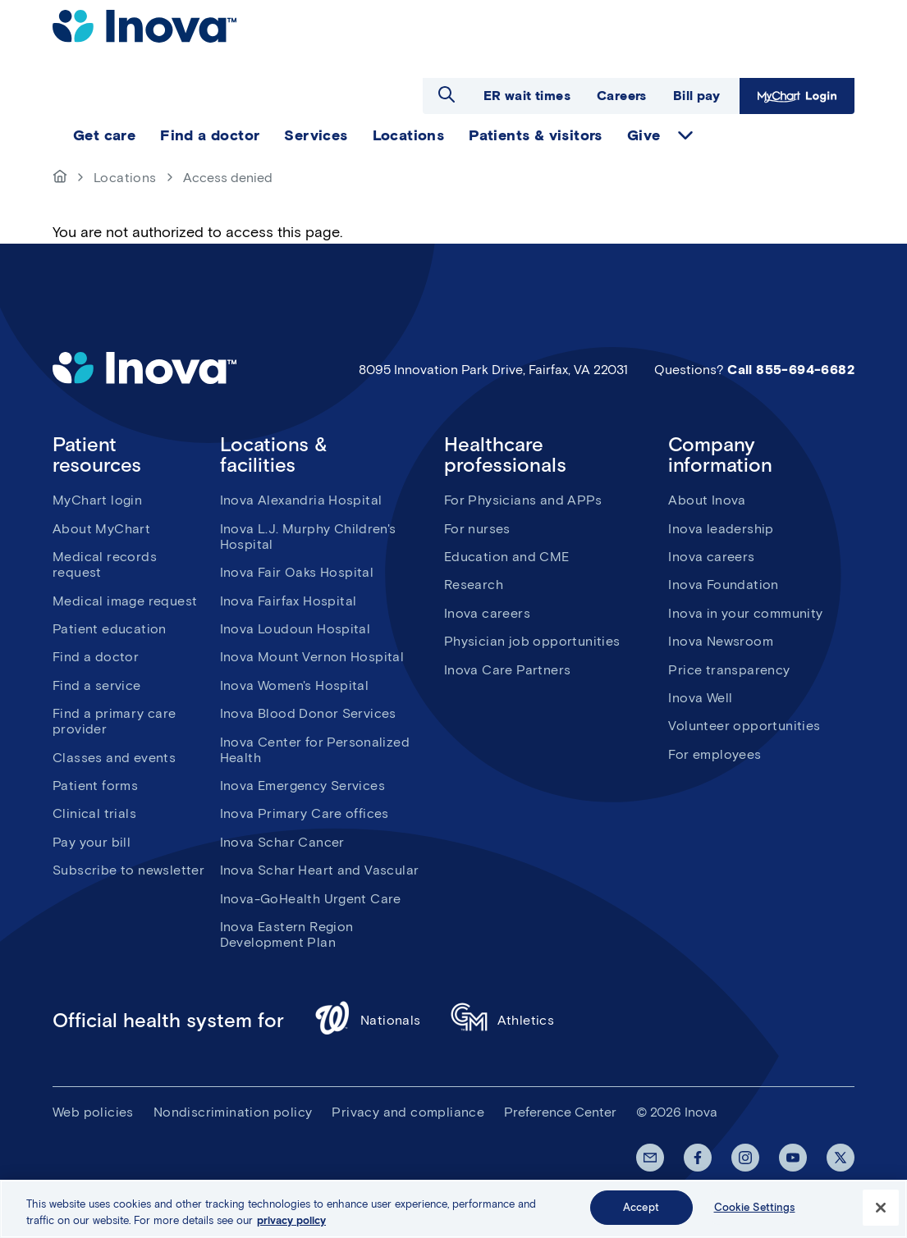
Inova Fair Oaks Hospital (297, 572)
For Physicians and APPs (523, 500)
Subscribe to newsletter (128, 870)
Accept (641, 1207)
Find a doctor (96, 657)
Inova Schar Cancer (282, 842)
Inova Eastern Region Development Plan (287, 934)
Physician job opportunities (532, 641)
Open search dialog (446, 94)
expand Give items (685, 135)
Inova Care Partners (507, 670)
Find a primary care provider (114, 721)
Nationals (367, 1020)
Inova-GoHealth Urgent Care (310, 899)
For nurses (477, 529)
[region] (453, 1209)
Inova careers (487, 613)
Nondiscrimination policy (233, 1112)
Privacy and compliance (408, 1112)
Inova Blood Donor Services (308, 713)
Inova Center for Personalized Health (315, 749)
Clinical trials (94, 813)
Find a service (97, 685)
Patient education (110, 629)
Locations (125, 177)
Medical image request (125, 601)
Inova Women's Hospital (294, 685)
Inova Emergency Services (303, 785)
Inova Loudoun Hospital (295, 629)
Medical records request (105, 564)
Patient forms (95, 785)
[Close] (881, 1208)
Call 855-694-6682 (790, 369)
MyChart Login (797, 96)
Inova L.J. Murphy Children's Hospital (308, 536)
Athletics (503, 1020)
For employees (714, 754)
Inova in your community (745, 613)
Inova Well (700, 698)
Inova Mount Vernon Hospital (312, 657)
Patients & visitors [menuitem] (535, 135)
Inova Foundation (723, 584)
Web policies (93, 1112)
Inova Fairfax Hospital (288, 601)
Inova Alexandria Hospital (301, 500)
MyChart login (97, 500)
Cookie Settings (754, 1207)
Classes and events (114, 757)
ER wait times (526, 95)
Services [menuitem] (315, 135)
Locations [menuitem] (409, 135)
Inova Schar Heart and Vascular (319, 870)
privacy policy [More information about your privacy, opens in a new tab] (291, 1220)
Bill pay (696, 95)
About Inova (706, 500)
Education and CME (507, 556)
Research (473, 584)
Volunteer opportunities (744, 725)
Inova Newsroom (720, 641)
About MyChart (101, 529)
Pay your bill (92, 842)
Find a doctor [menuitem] (209, 135)
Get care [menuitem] (104, 135)
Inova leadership (720, 529)
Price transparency (729, 670)
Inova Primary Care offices (304, 813)
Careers (622, 95)
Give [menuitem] (644, 135)
